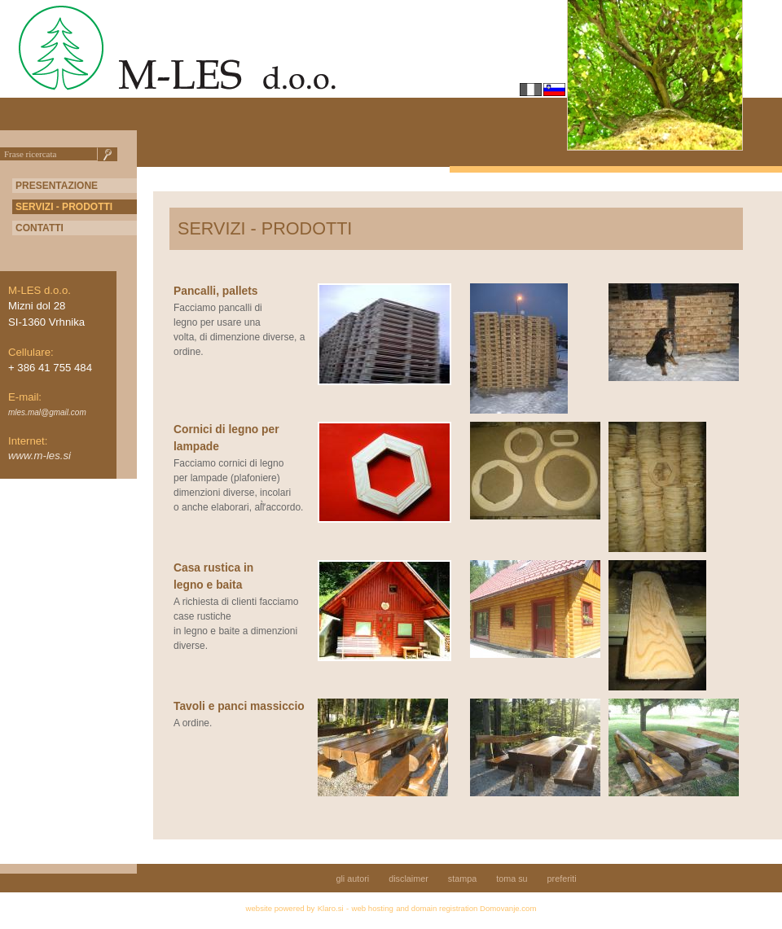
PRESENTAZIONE (56, 185)
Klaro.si (331, 908)
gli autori (352, 878)
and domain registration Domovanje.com (466, 908)
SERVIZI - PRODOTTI (63, 207)
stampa (462, 878)
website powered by (280, 908)
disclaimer (408, 878)
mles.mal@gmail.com (47, 412)
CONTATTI (39, 228)
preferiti (562, 878)
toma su (511, 878)
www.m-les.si (39, 455)
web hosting (372, 908)
